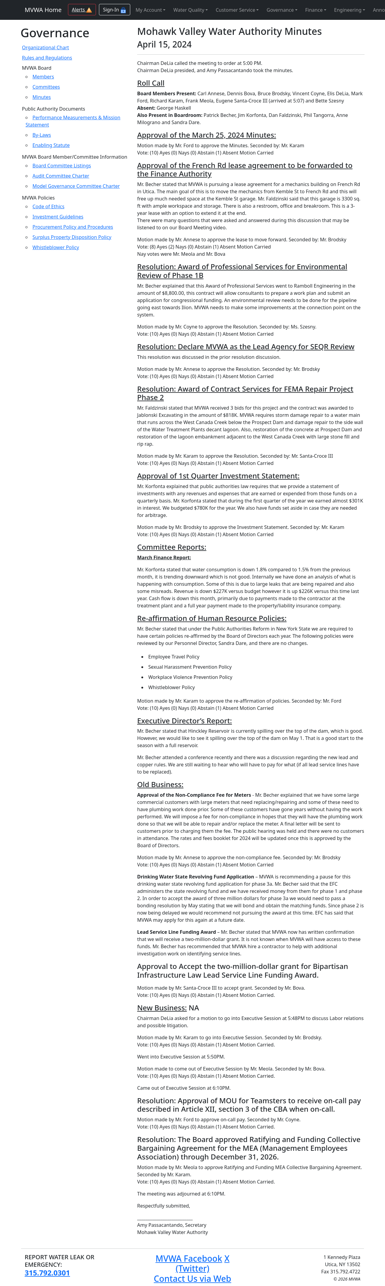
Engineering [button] (348, 10)
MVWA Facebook (189, 1258)
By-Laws (41, 135)
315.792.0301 (47, 1273)
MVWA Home (43, 10)
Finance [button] (314, 10)
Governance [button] (280, 10)
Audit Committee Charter (60, 176)
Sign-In (114, 9)
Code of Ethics (48, 206)
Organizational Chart (45, 47)
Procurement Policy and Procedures (72, 227)
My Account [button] (149, 10)
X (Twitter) (202, 1263)
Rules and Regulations (47, 57)
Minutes (41, 97)
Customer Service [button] (235, 10)
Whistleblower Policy (55, 247)
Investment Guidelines (57, 216)
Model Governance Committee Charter (76, 186)
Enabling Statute (51, 145)
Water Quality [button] (188, 10)
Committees (46, 87)
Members (43, 76)
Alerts (82, 9)
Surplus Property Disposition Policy (71, 237)
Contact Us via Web (192, 1278)
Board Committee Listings (61, 165)
